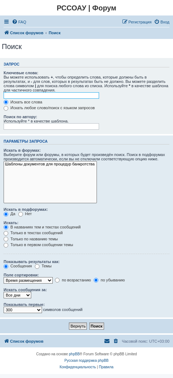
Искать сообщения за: (25, 290)
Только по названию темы (31, 239)
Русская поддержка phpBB (86, 361)
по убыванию (109, 280)
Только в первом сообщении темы (38, 245)
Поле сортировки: (21, 275)
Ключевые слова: (21, 73)
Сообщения (18, 266)
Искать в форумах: (22, 150)
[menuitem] (19, 22)
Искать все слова (23, 102)
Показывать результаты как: (32, 261)
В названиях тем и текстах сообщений (42, 227)
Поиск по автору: (20, 117)
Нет (25, 214)
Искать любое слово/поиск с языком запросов (49, 108)
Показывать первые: (24, 304)
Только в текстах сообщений (33, 233)
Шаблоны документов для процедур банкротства (50, 164)
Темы (43, 266)
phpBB (74, 354)
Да (9, 214)
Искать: (11, 223)
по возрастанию (73, 280)
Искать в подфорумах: (26, 209)
